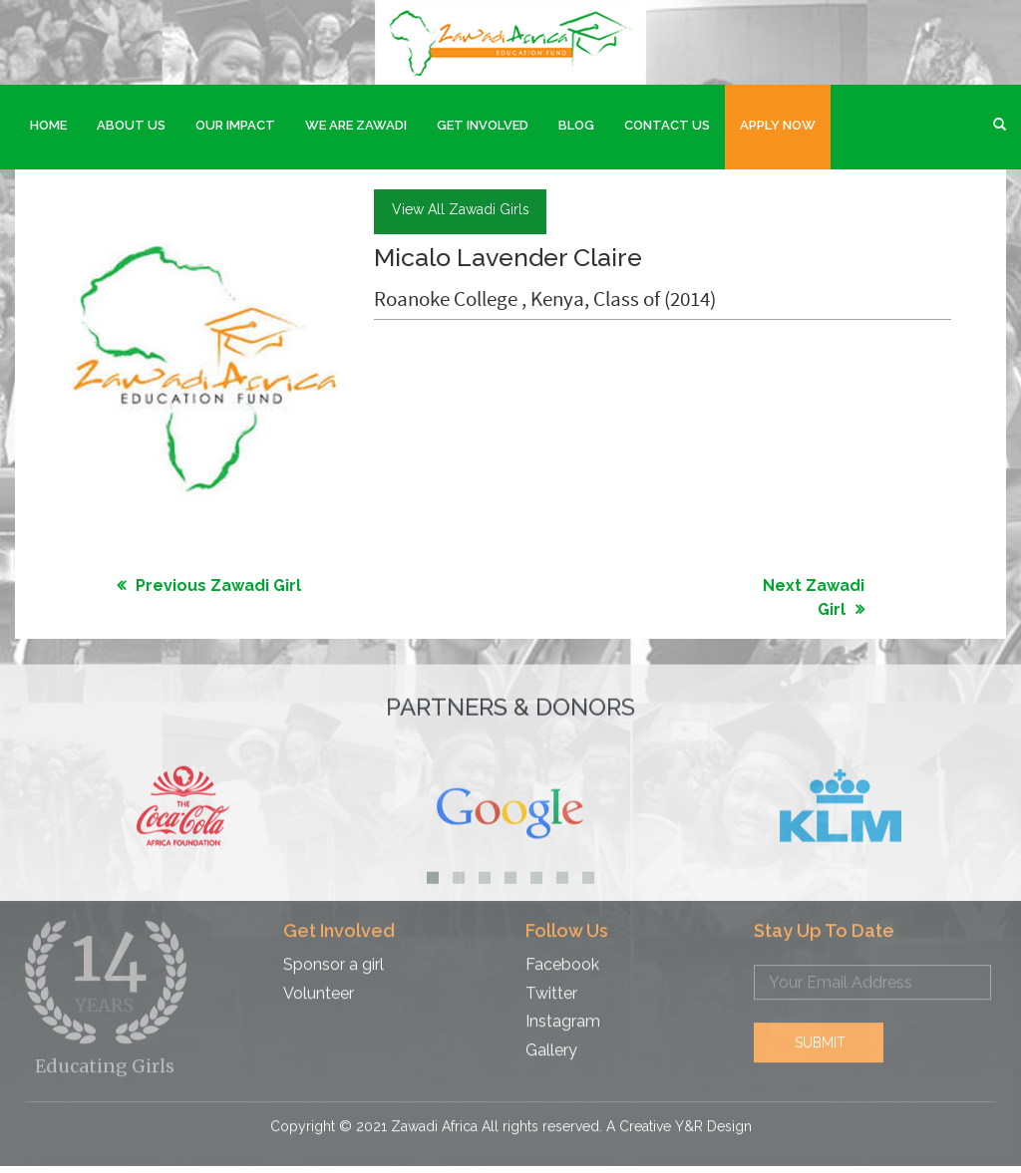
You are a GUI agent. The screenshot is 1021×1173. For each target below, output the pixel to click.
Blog (576, 125)
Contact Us (667, 125)
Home (48, 125)
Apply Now (778, 125)
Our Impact (235, 125)
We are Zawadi (356, 125)
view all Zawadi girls (460, 207)
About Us (131, 125)
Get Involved (482, 125)
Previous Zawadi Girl (218, 583)
